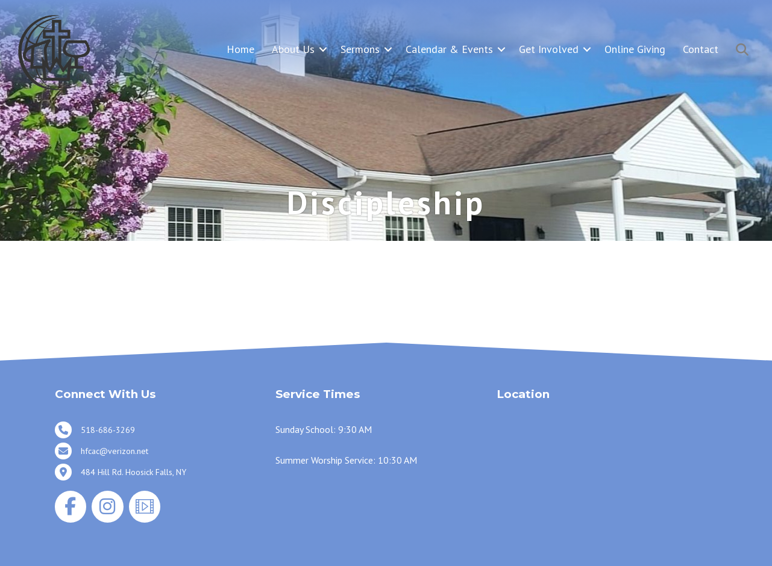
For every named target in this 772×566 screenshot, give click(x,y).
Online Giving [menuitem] (634, 49)
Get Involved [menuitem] (549, 49)
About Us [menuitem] (293, 49)
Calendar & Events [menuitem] (449, 49)
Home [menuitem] (240, 49)
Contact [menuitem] (700, 49)
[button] (323, 49)
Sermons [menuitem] (360, 49)
